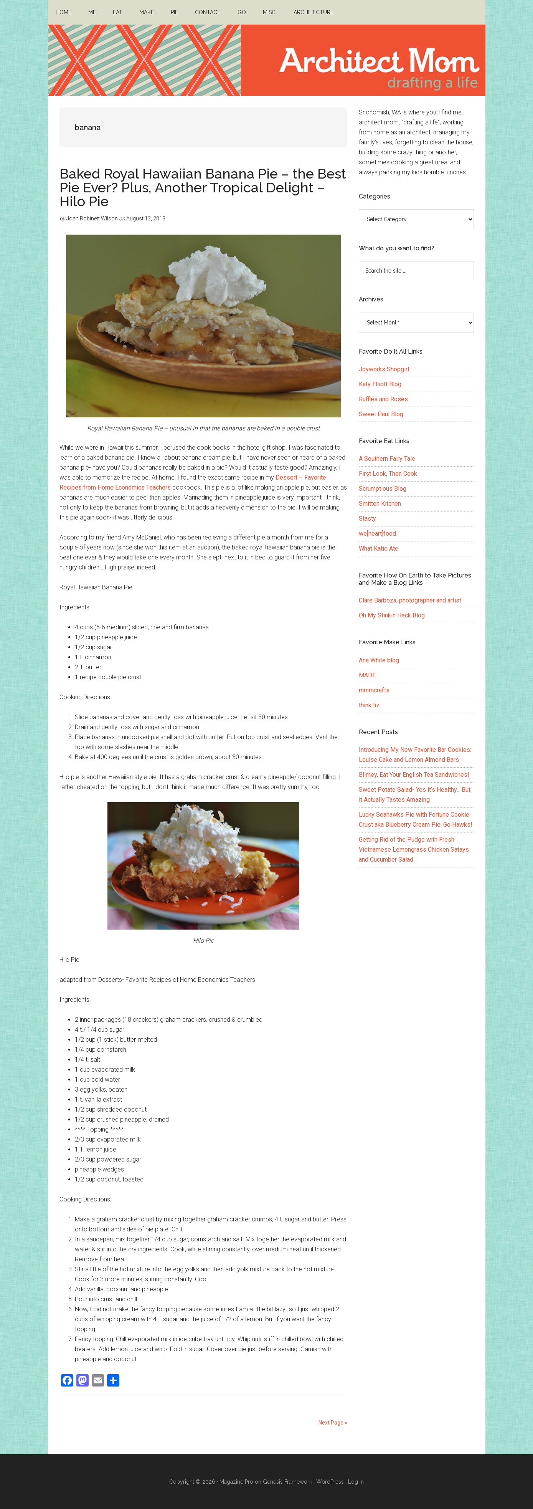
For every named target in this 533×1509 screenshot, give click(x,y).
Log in (356, 1482)
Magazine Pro (236, 1482)
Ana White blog (379, 660)
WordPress (330, 1482)
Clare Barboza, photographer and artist (410, 600)
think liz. (370, 705)
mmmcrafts (374, 690)
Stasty (367, 518)
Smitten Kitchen (380, 503)
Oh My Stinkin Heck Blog (392, 615)
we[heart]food (377, 533)
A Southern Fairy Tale (387, 458)
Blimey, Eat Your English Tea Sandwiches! (414, 774)
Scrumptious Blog (382, 488)
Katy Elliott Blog (380, 384)
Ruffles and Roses (383, 399)
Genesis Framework (287, 1482)
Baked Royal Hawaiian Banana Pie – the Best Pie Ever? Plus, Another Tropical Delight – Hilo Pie (202, 187)
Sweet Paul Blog (381, 414)
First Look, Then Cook (388, 473)
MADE (367, 675)
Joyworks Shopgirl (384, 369)
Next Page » (332, 1423)
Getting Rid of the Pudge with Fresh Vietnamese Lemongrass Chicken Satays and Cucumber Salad (414, 849)
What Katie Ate (378, 548)
